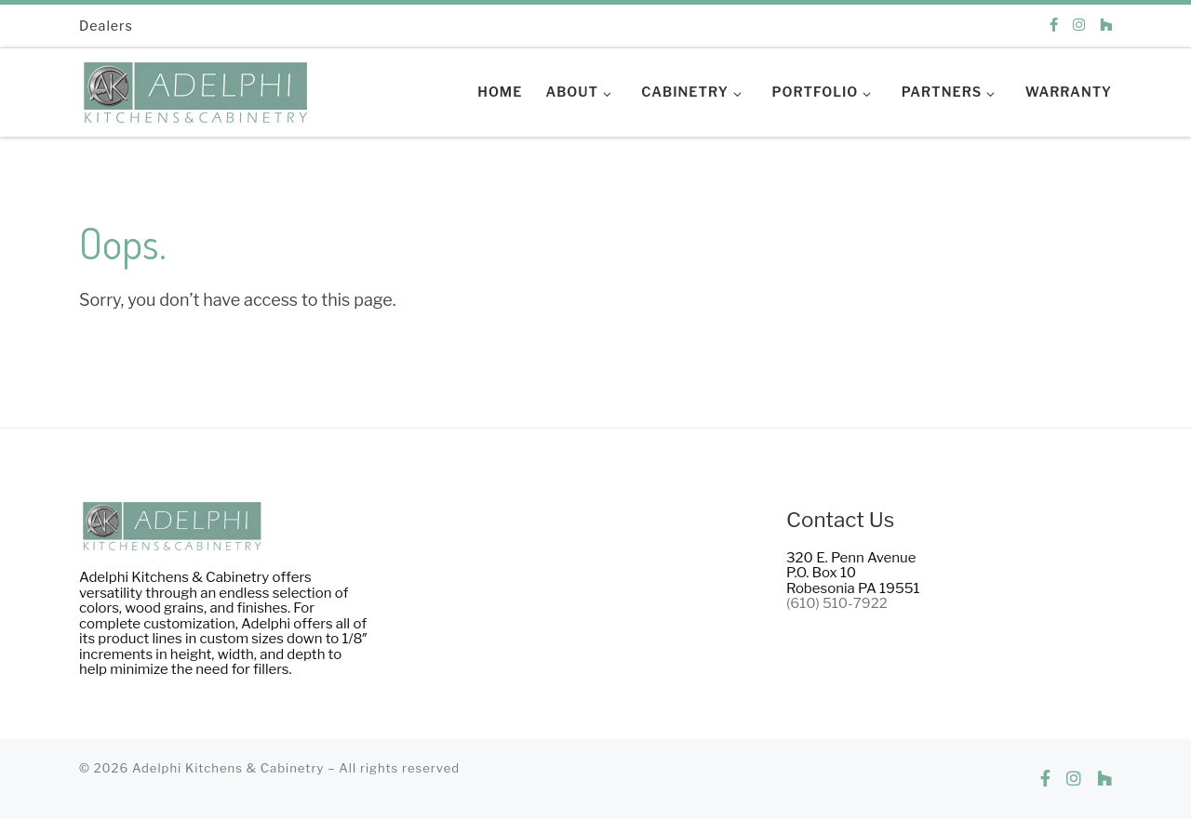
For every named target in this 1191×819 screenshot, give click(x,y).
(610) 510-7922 (837, 603)
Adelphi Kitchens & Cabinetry (228, 767)
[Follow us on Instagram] (1079, 25)
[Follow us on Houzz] (1106, 25)
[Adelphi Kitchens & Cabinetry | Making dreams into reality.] (195, 87)
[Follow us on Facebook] (1054, 25)
